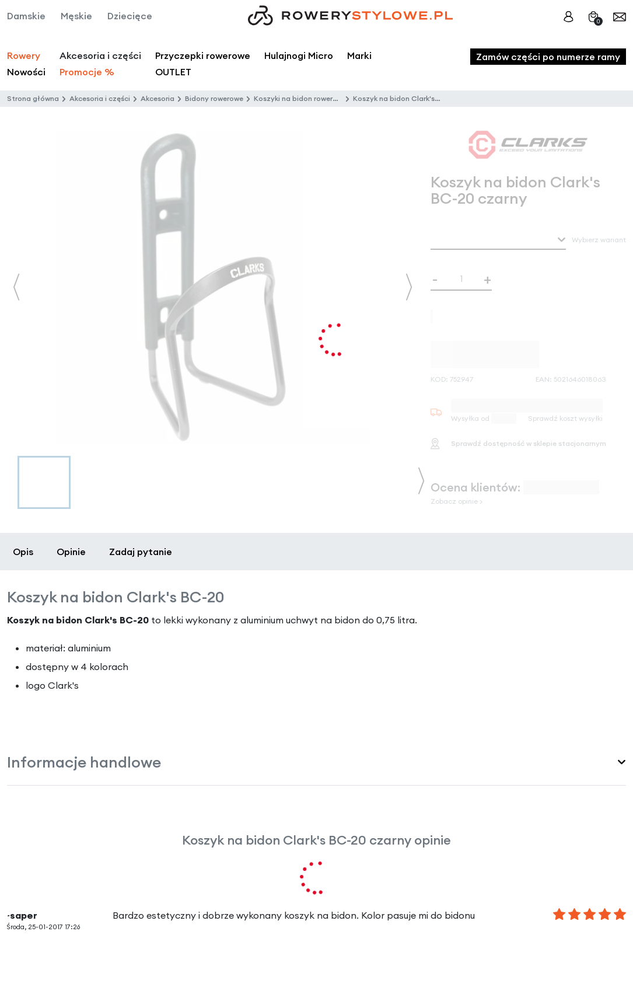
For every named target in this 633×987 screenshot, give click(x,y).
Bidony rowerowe (214, 98)
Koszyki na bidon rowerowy (300, 98)
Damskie (26, 16)
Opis (23, 551)
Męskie (76, 16)
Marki (359, 55)
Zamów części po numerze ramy (548, 56)
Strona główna (33, 98)
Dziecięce (129, 16)
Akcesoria (157, 98)
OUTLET (173, 72)
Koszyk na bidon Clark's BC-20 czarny (418, 98)
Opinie (71, 551)
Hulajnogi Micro (298, 55)
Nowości (26, 72)
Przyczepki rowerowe (202, 55)
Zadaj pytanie (140, 551)
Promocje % (87, 72)
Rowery (23, 55)
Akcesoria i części (99, 98)
